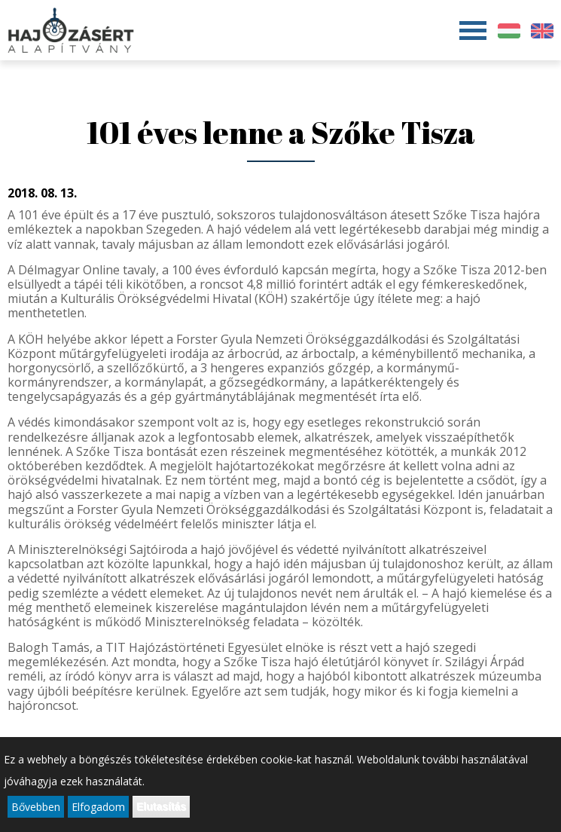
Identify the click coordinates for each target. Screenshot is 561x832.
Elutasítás (161, 807)
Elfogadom (98, 807)
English (542, 30)
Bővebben (35, 807)
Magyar (509, 30)
